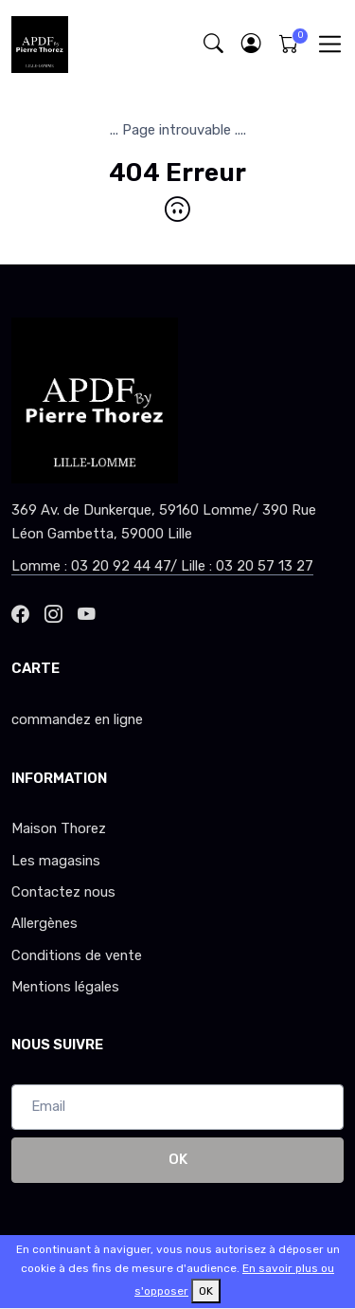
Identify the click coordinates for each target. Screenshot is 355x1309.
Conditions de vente (76, 955)
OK (178, 1159)
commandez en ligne (77, 719)
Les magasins (55, 860)
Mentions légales (65, 986)
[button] (251, 44)
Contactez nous (63, 891)
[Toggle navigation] (330, 44)
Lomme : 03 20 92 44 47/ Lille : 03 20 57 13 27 (162, 565)
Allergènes (44, 923)
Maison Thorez (58, 828)
